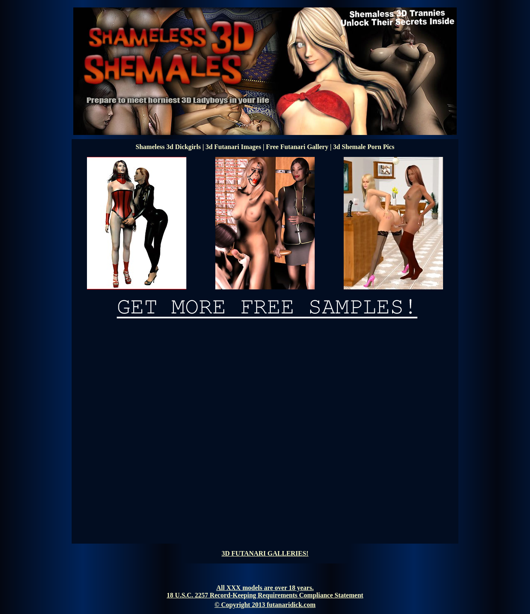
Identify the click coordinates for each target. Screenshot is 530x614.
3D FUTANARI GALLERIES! (265, 553)
